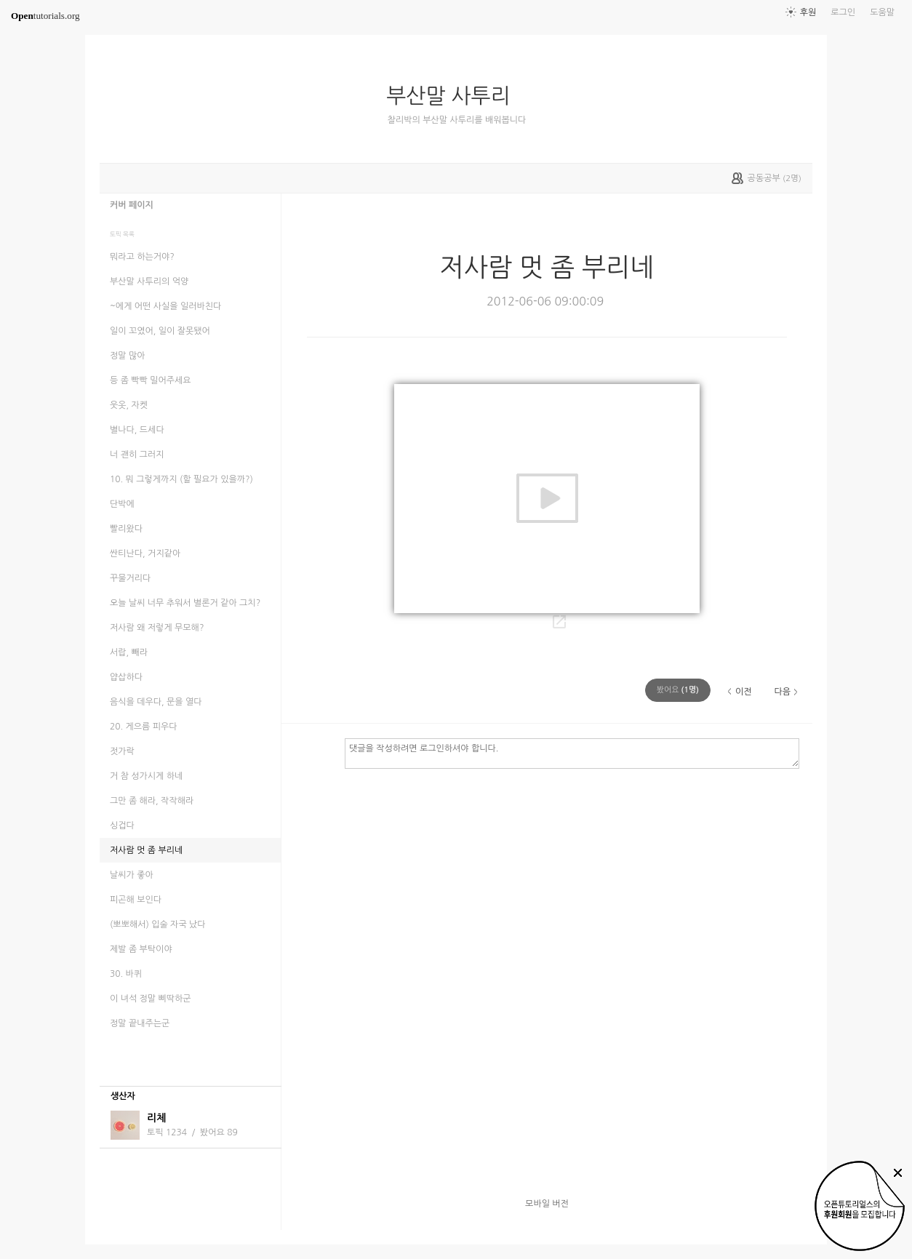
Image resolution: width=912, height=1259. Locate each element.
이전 (743, 691)
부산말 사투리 (453, 96)
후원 (808, 12)
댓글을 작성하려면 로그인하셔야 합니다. (572, 753)
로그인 (843, 12)
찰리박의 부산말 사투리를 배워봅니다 (457, 120)
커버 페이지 (131, 205)
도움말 (882, 12)
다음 (782, 691)
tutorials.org (45, 15)
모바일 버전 (547, 1203)
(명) (678, 690)
